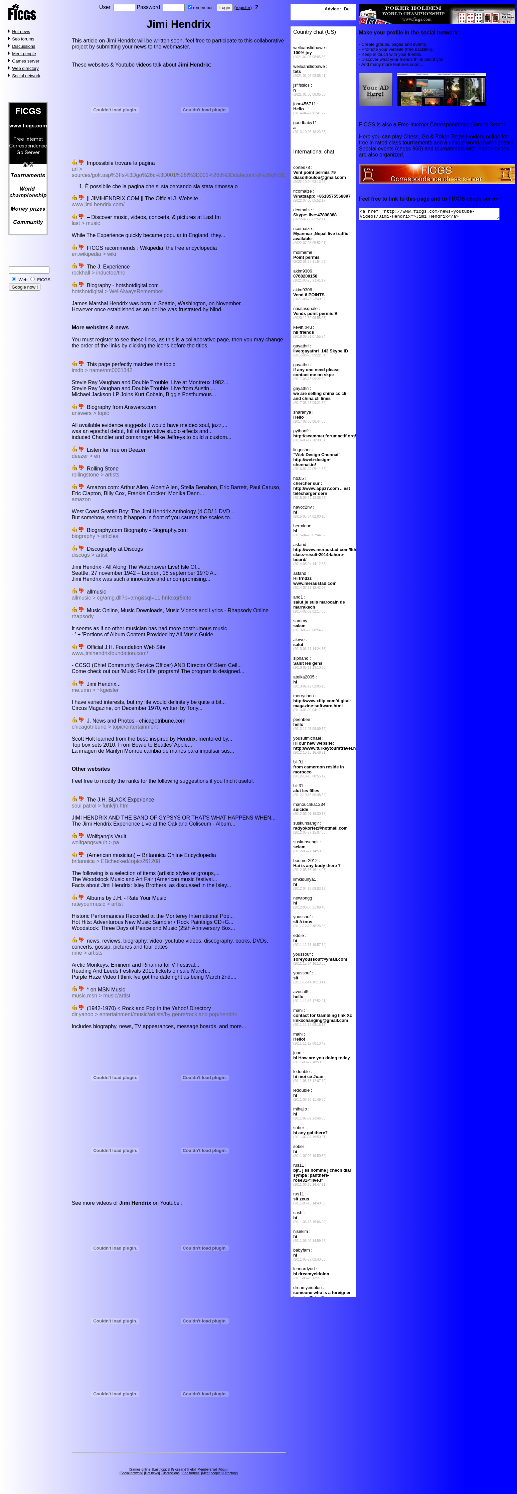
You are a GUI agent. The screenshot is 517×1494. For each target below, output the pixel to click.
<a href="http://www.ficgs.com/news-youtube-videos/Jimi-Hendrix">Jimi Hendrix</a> (437, 215)
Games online (140, 1469)
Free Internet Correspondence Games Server (451, 124)
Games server (25, 61)
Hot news (21, 31)
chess (473, 199)
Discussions (23, 46)
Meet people (24, 53)
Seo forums (23, 38)
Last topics (161, 1469)
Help (191, 1469)
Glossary (178, 1469)
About (223, 1469)
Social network (26, 75)
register (243, 7)
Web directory (25, 68)
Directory (230, 1473)
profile (394, 32)
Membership (207, 1469)
